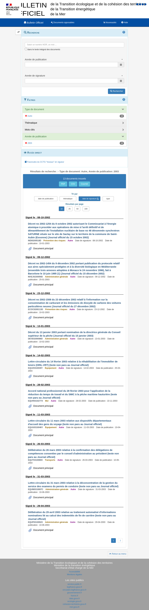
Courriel (84, 184)
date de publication (45, 199)
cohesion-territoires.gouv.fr (74, 604)
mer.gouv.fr (74, 607)
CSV (73, 184)
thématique (67, 199)
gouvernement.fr (74, 593)
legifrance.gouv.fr (74, 587)
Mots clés (30, 129)
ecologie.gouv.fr (75, 601)
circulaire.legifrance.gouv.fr (74, 590)
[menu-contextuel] (26, 49)
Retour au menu (117, 554)
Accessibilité (74, 572)
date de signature (89, 199)
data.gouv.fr (74, 598)
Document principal (43, 248)
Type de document (34, 109)
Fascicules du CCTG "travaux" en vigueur (44, 162)
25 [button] (70, 209)
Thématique (31, 122)
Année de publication (36, 136)
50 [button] (77, 209)
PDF (63, 184)
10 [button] (62, 209)
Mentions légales (74, 574)
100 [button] (85, 209)
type (108, 199)
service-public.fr (74, 584)
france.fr (74, 596)
